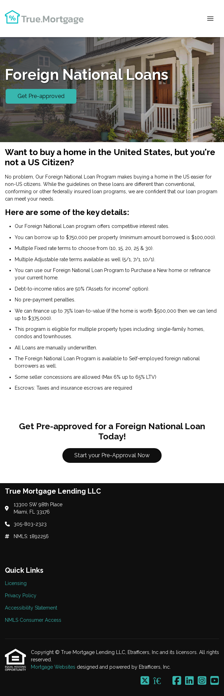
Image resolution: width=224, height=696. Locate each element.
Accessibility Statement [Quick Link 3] (31, 608)
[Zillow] (161, 681)
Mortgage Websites (54, 667)
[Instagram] (202, 681)
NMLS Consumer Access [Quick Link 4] (33, 620)
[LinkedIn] (189, 681)
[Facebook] (176, 681)
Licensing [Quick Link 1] (16, 583)
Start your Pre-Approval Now (112, 455)
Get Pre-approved (41, 96)
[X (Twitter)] (145, 681)
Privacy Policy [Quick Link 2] (20, 595)
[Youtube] (214, 681)
